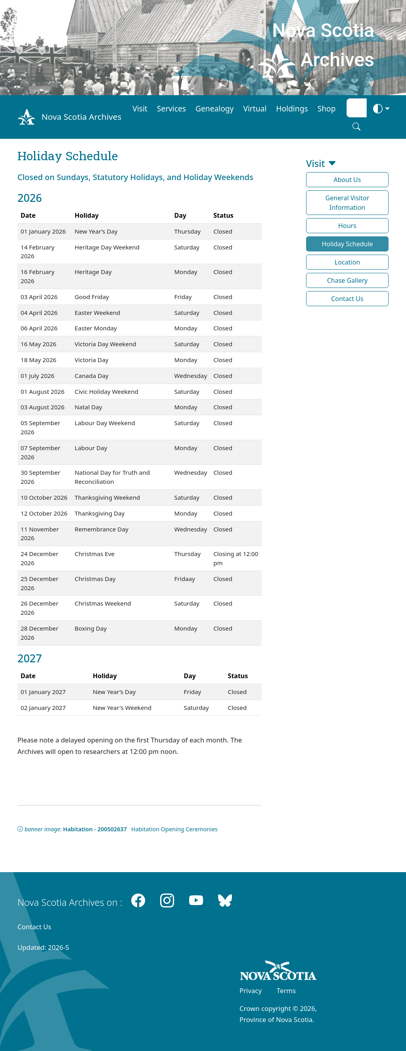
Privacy (250, 990)
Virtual (254, 108)
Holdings (292, 108)
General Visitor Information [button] (348, 203)
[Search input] (357, 107)
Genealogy (214, 108)
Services (171, 108)
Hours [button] (347, 225)
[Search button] (356, 126)
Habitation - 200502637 (95, 829)
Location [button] (347, 262)
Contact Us (34, 926)
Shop (327, 108)
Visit (139, 108)
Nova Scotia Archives (81, 116)
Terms (286, 990)
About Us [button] (347, 179)
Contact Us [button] (347, 298)
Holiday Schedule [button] (347, 244)
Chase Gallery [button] (347, 280)
